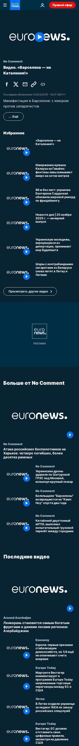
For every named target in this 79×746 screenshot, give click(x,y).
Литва (40, 698)
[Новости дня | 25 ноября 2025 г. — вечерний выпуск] (56, 223)
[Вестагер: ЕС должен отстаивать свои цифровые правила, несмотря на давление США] (56, 736)
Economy (42, 639)
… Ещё (13, 116)
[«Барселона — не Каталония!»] (56, 149)
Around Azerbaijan (17, 617)
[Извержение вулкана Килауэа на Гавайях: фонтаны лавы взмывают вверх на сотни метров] (56, 173)
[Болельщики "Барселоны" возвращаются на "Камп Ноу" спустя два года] (56, 501)
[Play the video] (39, 37)
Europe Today (46, 667)
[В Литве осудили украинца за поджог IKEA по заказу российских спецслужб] (56, 709)
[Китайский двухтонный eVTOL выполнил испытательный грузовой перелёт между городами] (56, 526)
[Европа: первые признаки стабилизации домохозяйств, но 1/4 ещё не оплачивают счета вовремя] (56, 652)
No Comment (13, 444)
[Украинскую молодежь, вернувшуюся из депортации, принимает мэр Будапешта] (56, 248)
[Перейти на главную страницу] (15, 5)
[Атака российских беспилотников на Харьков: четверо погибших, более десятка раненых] (39, 453)
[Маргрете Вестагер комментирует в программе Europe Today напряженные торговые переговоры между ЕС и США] (56, 681)
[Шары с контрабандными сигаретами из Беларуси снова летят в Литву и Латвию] (56, 272)
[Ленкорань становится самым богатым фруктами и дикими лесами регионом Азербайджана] (39, 627)
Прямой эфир (62, 5)
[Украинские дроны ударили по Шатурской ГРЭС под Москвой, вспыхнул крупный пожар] (56, 477)
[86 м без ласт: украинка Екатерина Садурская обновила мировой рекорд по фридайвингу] (56, 198)
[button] (30, 291)
